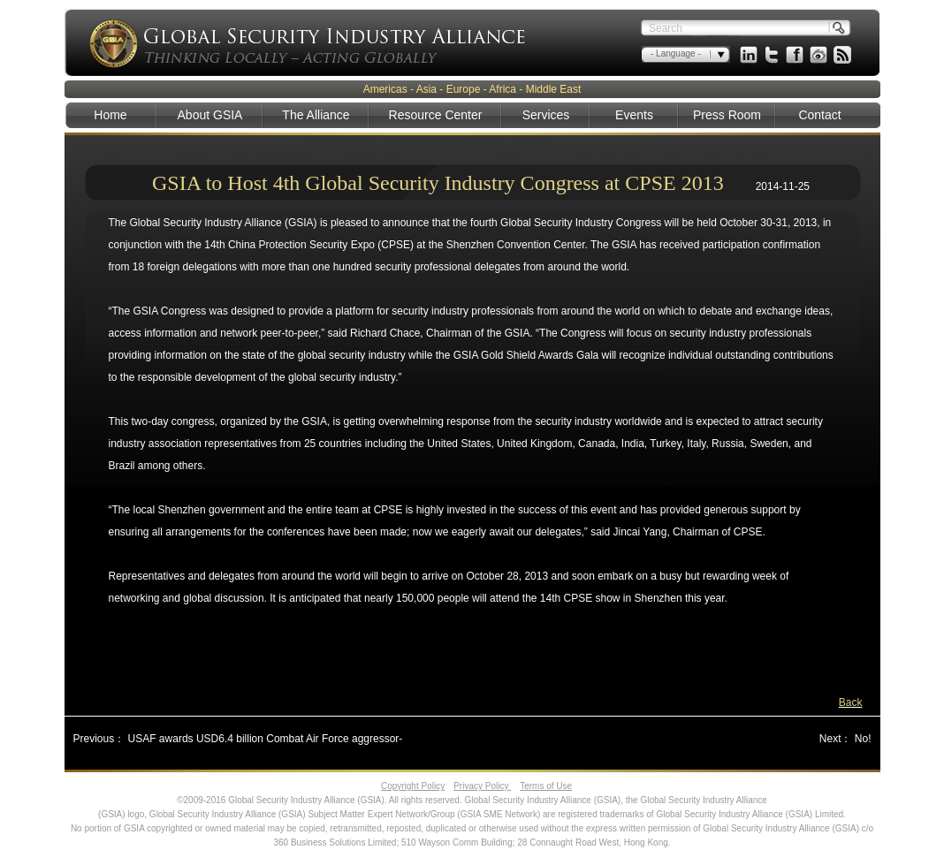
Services (546, 115)
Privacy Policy (482, 786)
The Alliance (315, 115)
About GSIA (210, 115)
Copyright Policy (413, 786)
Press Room (727, 115)
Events (634, 115)
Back (851, 702)
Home (110, 115)
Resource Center (436, 115)
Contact (819, 115)
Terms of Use (546, 786)
